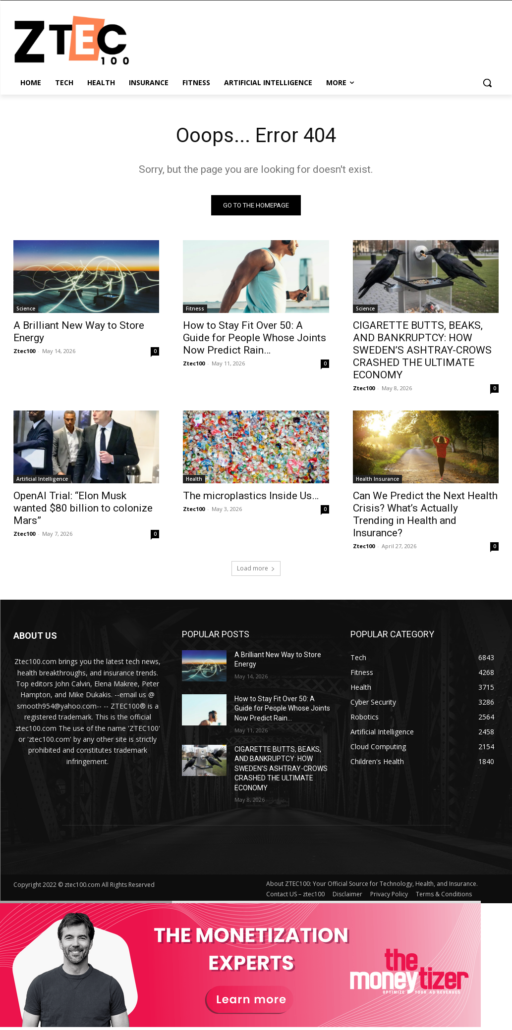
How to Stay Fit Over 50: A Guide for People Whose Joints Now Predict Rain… (254, 337)
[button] (487, 83)
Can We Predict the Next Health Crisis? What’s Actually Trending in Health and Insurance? (425, 514)
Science (25, 308)
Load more (256, 568)
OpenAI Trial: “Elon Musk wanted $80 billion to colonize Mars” (83, 508)
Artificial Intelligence (42, 479)
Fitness (195, 308)
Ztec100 (24, 351)
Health (194, 479)
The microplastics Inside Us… (251, 496)
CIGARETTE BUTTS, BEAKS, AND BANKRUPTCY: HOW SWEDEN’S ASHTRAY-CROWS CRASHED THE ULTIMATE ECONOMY (422, 350)
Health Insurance (377, 479)
